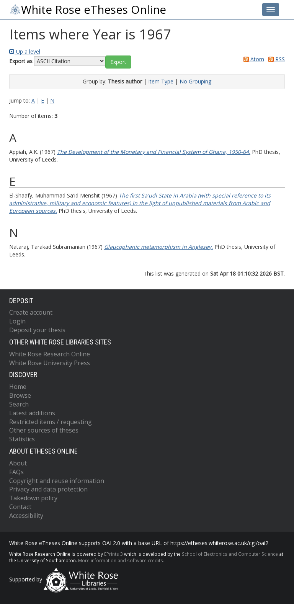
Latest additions (32, 413)
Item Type (160, 81)
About (18, 463)
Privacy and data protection (48, 489)
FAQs (16, 472)
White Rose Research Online (49, 354)
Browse (20, 395)
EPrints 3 (113, 554)
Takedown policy (33, 498)
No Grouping (195, 81)
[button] (118, 62)
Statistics (22, 439)
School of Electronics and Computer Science (230, 554)
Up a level (24, 51)
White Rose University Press (49, 363)
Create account (30, 312)
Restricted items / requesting (50, 422)
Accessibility (26, 515)
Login (17, 321)
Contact (20, 507)
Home (17, 386)
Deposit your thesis (37, 330)
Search (19, 404)
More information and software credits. (121, 560)
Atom (252, 59)
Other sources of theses (43, 430)
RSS (275, 59)
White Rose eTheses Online (87, 9)
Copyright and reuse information (56, 481)
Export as (21, 61)
